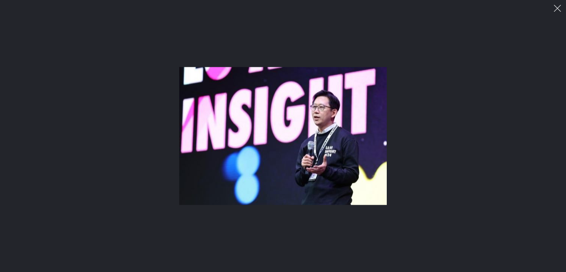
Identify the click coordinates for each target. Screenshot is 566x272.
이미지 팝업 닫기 (557, 8)
